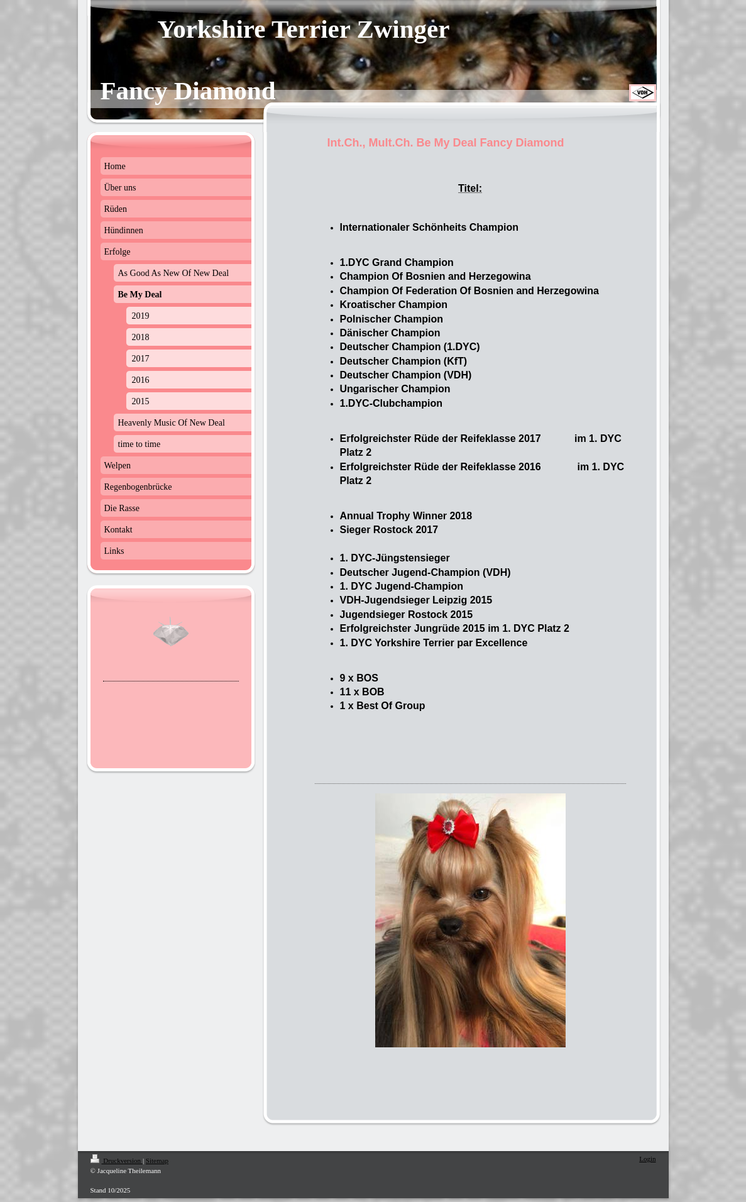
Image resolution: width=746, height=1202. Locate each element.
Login (647, 1158)
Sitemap (157, 1160)
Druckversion (117, 1160)
